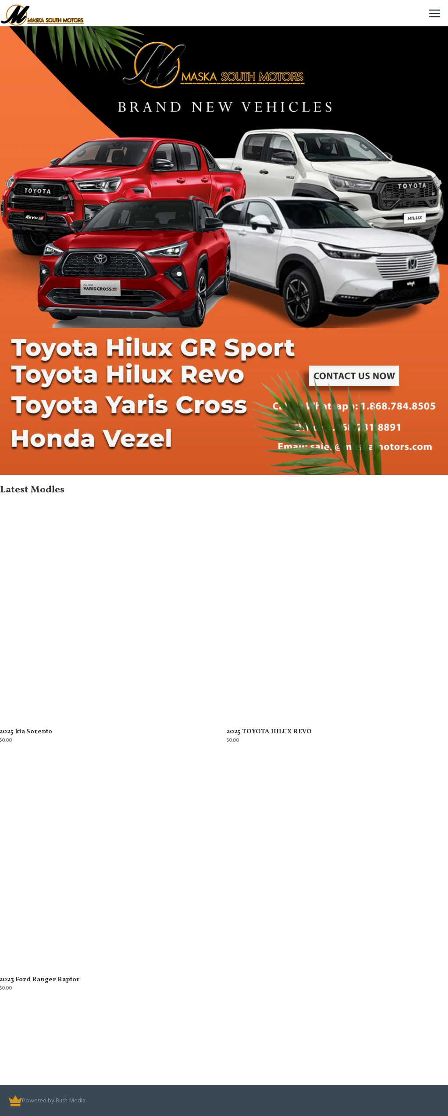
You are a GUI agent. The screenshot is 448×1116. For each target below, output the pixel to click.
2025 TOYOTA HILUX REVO (269, 732)
